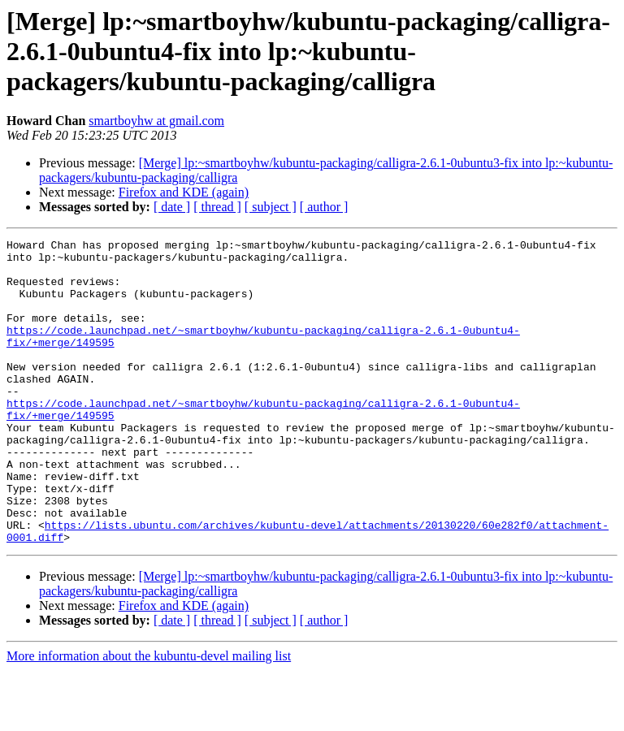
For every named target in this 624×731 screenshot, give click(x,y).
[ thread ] (217, 207)
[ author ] (324, 207)
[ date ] (172, 207)
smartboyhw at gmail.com (156, 121)
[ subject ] (271, 207)
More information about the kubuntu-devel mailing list (148, 717)
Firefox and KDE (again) (184, 192)
